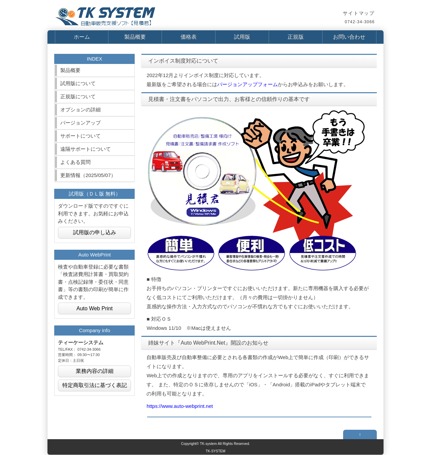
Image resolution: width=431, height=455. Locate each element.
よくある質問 (75, 162)
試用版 (242, 37)
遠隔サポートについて (85, 149)
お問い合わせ (349, 37)
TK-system (208, 444)
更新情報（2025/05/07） (88, 175)
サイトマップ (359, 13)
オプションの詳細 (80, 109)
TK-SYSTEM (215, 451)
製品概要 (135, 37)
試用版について (78, 83)
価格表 (188, 37)
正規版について (78, 96)
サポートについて (80, 136)
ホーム (82, 37)
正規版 (296, 37)
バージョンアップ (80, 123)
